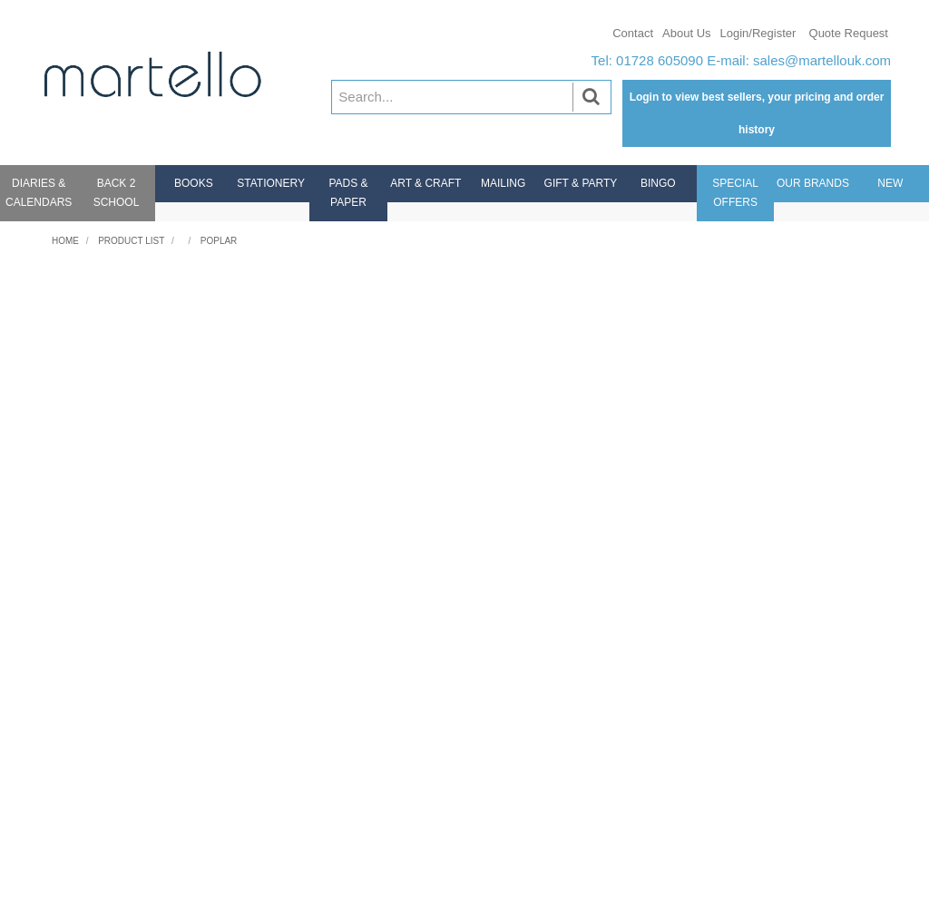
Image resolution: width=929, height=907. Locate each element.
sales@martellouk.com (822, 60)
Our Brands (813, 183)
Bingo (658, 183)
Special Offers (735, 193)
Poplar (219, 241)
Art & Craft (425, 183)
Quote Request (848, 33)
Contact (632, 33)
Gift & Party (581, 183)
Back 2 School (116, 193)
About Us (686, 33)
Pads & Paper (347, 193)
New (890, 183)
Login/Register (758, 33)
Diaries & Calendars (38, 193)
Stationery (271, 183)
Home (65, 241)
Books (193, 183)
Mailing (503, 183)
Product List (131, 241)
